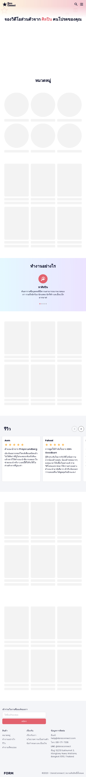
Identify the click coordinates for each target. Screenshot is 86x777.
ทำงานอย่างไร (8, 739)
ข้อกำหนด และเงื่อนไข (37, 743)
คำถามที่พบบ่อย (9, 747)
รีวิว (4, 743)
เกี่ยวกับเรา (31, 735)
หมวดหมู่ (6, 735)
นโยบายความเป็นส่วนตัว (37, 739)
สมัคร (24, 721)
